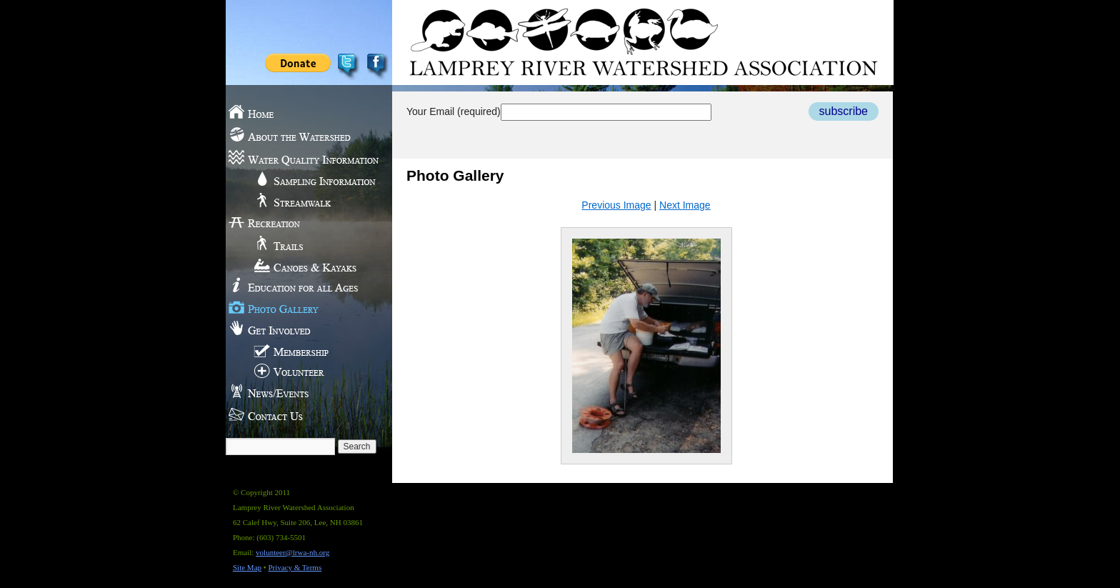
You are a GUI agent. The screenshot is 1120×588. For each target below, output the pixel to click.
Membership (302, 350)
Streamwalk (302, 200)
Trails (302, 243)
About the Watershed (302, 135)
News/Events (302, 393)
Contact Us (302, 414)
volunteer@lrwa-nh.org (292, 552)
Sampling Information (302, 178)
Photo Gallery (302, 307)
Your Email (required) (558, 111)
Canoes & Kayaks (302, 264)
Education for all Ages (302, 285)
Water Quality (302, 157)
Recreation (302, 221)
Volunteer (302, 371)
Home (302, 114)
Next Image (685, 205)
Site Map (247, 567)
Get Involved (302, 328)
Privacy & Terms (294, 567)
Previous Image (616, 205)
